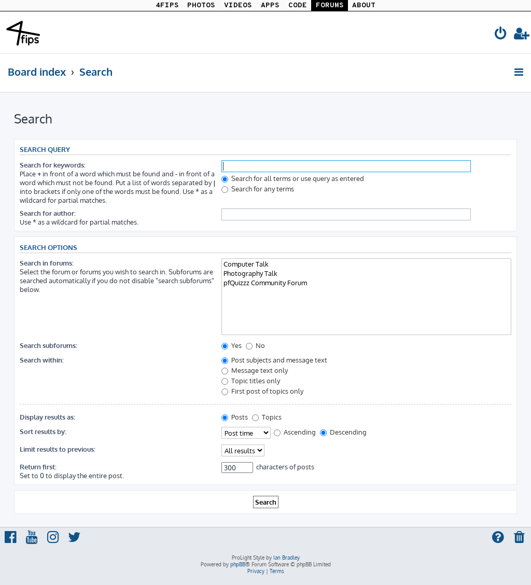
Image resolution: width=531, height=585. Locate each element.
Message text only (254, 370)
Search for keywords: (53, 164)
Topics (267, 416)
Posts (234, 416)
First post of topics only (262, 390)
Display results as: (47, 416)
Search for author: (48, 212)
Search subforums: (48, 345)
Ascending (295, 431)
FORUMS (330, 5)
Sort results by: (43, 431)
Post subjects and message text (274, 359)
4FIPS (167, 5)
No (255, 345)
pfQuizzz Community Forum (366, 282)
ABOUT (363, 5)
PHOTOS (201, 5)
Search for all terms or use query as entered (292, 178)
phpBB (237, 564)
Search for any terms (257, 188)
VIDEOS (238, 5)
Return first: (38, 466)
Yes (231, 345)
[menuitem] (501, 35)
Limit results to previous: (57, 448)
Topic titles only (250, 380)
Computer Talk (366, 264)
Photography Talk (366, 273)
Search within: (42, 359)
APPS (270, 5)
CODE (297, 5)
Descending (343, 431)
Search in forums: (47, 262)
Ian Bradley (286, 557)
